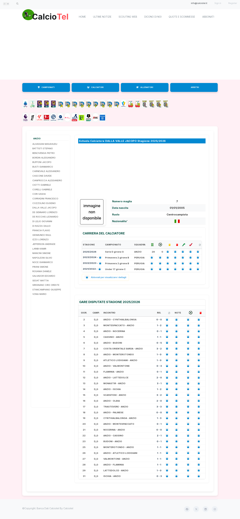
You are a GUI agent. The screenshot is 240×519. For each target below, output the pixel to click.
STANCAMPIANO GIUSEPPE (46, 289)
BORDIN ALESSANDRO (44, 157)
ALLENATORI (144, 87)
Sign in (217, 3)
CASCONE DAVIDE (42, 175)
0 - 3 (159, 365)
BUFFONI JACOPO (41, 162)
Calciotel (68, 508)
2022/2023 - (93, 263)
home (82, 16)
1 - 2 (159, 325)
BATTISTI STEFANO (42, 148)
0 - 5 (159, 342)
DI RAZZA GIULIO (41, 226)
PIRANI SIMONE (40, 266)
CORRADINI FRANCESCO (45, 198)
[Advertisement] (120, 52)
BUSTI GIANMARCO (42, 166)
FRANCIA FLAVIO (41, 230)
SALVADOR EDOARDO (43, 275)
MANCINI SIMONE (41, 253)
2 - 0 (159, 377)
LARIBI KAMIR (39, 248)
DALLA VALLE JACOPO (44, 207)
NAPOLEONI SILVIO (42, 257)
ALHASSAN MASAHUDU (44, 144)
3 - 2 (159, 348)
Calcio (51, 16)
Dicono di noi (152, 16)
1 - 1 (159, 337)
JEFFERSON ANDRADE (43, 244)
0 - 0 (159, 319)
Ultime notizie (102, 16)
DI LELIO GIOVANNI (42, 221)
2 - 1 (159, 435)
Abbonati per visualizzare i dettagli (105, 277)
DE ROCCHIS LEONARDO (45, 216)
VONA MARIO (39, 294)
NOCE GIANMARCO (42, 262)
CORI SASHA (39, 194)
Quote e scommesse (182, 16)
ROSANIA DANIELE (41, 271)
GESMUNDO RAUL (41, 235)
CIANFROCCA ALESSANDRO (47, 180)
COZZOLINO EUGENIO (44, 203)
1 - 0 (159, 354)
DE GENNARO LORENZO (44, 212)
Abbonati (208, 16)
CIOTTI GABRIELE (41, 184)
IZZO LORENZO (40, 239)
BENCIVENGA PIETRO (43, 153)
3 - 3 (159, 406)
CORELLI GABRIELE (42, 189)
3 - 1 (159, 383)
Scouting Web (128, 16)
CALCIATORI (95, 87)
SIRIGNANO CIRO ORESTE (45, 285)
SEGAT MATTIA (40, 280)
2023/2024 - (93, 257)
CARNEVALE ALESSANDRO (46, 171)
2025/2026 (89, 251)
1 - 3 (159, 418)
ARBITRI (195, 87)
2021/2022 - (92, 269)
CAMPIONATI (46, 87)
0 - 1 (159, 331)
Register (232, 3)
